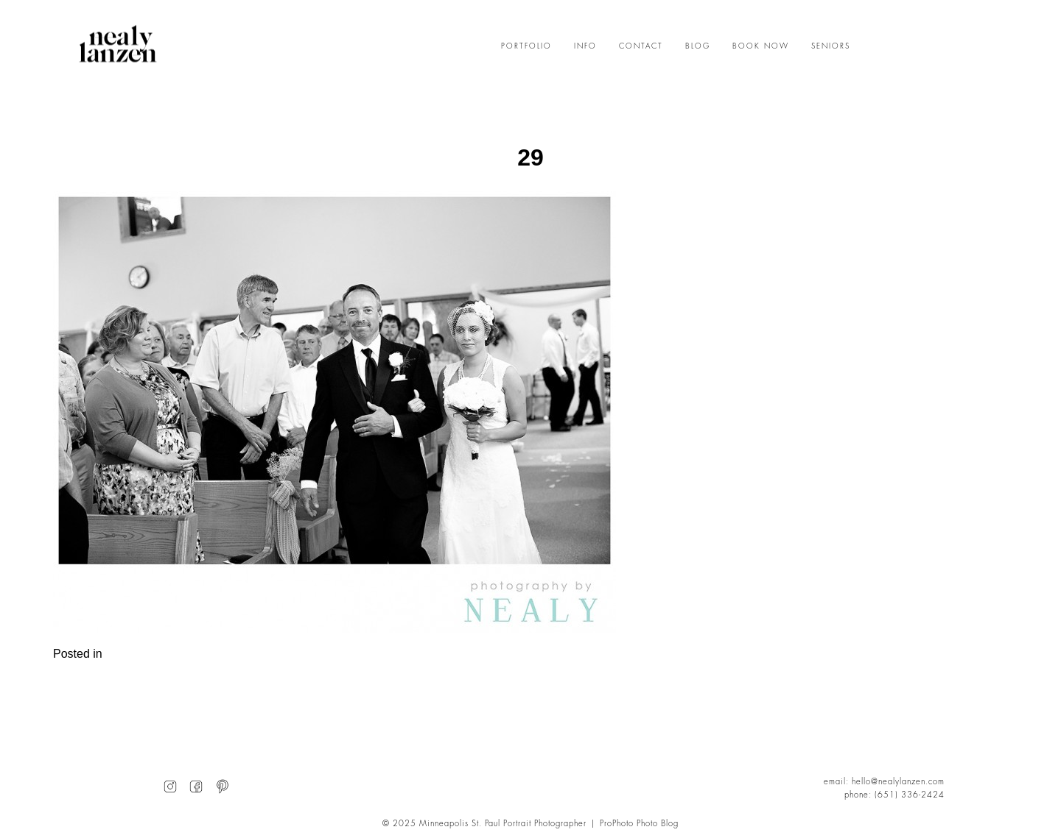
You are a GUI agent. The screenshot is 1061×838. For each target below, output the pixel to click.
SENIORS (830, 46)
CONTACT (641, 46)
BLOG (697, 46)
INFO (585, 46)
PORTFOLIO (526, 46)
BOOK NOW (760, 46)
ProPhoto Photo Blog (639, 824)
